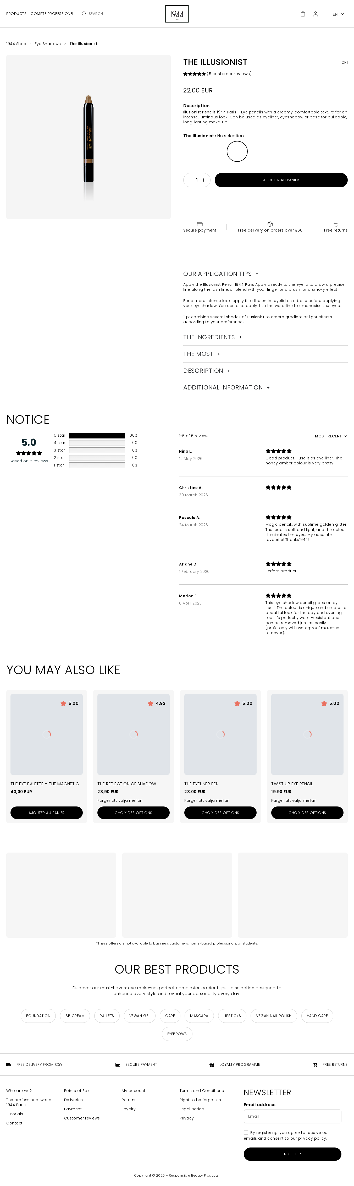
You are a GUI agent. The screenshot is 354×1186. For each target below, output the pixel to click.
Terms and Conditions (202, 1090)
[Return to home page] (177, 14)
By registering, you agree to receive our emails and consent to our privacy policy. (286, 1135)
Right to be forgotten (200, 1099)
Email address (260, 1105)
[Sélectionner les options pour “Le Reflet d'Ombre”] (133, 812)
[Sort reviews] (330, 436)
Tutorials (14, 1114)
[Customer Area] (315, 14)
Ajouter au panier (281, 180)
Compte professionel (52, 13)
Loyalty (129, 1109)
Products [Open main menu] (16, 13)
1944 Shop (16, 43)
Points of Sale (77, 1090)
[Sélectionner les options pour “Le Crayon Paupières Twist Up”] (307, 812)
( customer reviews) (229, 74)
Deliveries (73, 1099)
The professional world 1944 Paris (28, 1102)
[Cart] (303, 14)
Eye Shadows (48, 43)
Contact (14, 1123)
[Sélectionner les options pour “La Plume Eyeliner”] (220, 812)
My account (133, 1090)
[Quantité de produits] (197, 180)
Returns (129, 1099)
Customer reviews (82, 1118)
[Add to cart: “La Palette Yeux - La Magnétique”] (46, 812)
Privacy (187, 1118)
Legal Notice (192, 1109)
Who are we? (19, 1090)
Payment (73, 1109)
